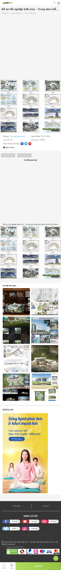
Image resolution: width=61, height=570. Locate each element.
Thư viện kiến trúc (17, 136)
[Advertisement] (30, 47)
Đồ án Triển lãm (30, 13)
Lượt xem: (35, 140)
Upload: (6, 136)
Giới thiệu (16, 506)
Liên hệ (45, 506)
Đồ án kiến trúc (17, 13)
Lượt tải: (6, 140)
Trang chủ (5, 13)
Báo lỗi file (10, 147)
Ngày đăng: (36, 136)
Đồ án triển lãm (24, 155)
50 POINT (38, 566)
